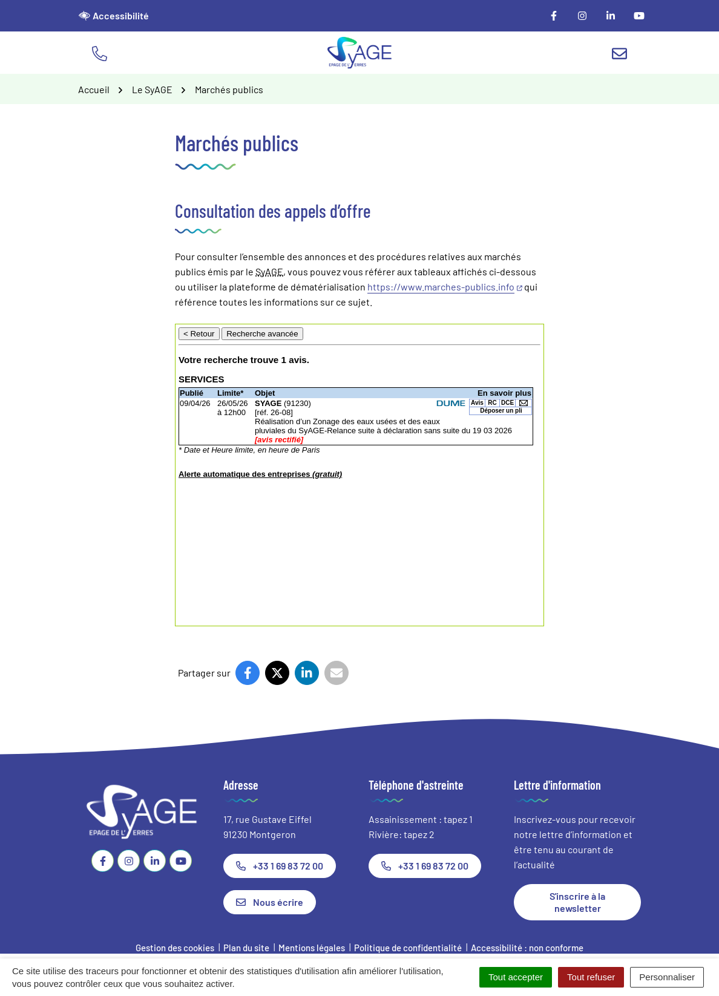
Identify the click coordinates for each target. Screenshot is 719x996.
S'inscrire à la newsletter (577, 902)
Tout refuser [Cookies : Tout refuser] (591, 977)
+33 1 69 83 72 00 (279, 865)
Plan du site (246, 947)
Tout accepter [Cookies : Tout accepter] (515, 977)
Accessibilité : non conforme (527, 947)
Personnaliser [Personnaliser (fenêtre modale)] (667, 977)
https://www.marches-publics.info (444, 286)
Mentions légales (311, 947)
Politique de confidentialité (408, 947)
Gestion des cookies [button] (175, 947)
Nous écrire (269, 902)
